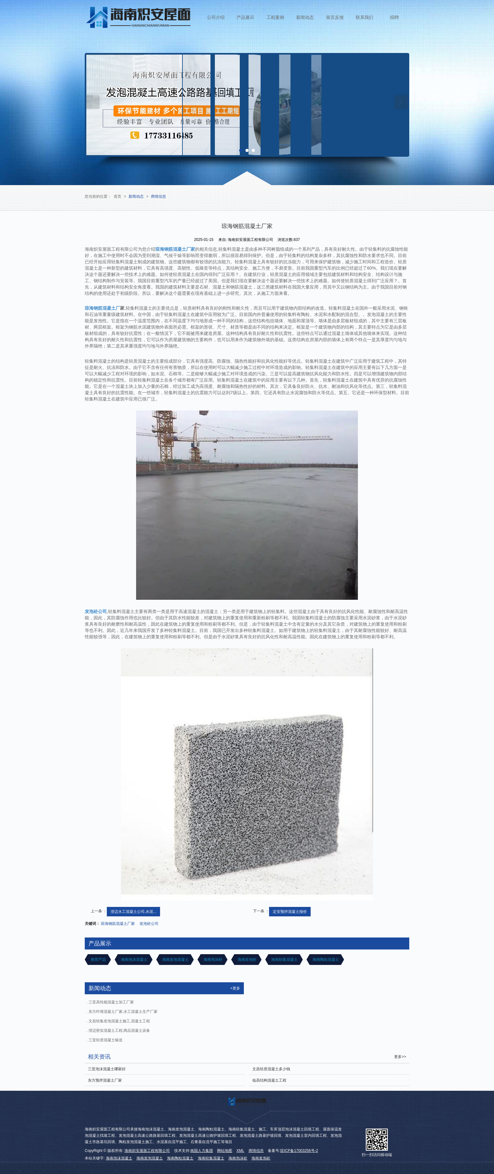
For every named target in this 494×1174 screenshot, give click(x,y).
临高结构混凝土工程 (269, 1080)
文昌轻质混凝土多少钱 (271, 1069)
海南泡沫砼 (212, 959)
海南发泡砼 (246, 959)
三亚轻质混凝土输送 (106, 1040)
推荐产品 (98, 959)
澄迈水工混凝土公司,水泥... (133, 911)
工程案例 (275, 17)
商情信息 (158, 196)
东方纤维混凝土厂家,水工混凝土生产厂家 (123, 1011)
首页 (185, 17)
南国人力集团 (201, 1150)
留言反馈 (335, 17)
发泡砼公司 (149, 923)
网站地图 (224, 1150)
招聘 (394, 17)
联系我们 (364, 17)
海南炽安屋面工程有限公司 (147, 1150)
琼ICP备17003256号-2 (299, 1150)
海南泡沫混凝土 (133, 959)
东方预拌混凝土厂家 (105, 1080)
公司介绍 (216, 17)
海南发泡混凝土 (175, 959)
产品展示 (245, 17)
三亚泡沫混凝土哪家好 (107, 1069)
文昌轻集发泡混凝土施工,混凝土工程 (119, 1021)
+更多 (235, 988)
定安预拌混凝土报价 (290, 911)
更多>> (400, 1056)
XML (240, 1150)
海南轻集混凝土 (284, 959)
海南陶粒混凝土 (325, 959)
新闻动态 (305, 17)
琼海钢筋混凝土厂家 (118, 923)
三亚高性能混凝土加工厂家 (111, 1002)
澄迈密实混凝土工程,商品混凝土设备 (119, 1030)
